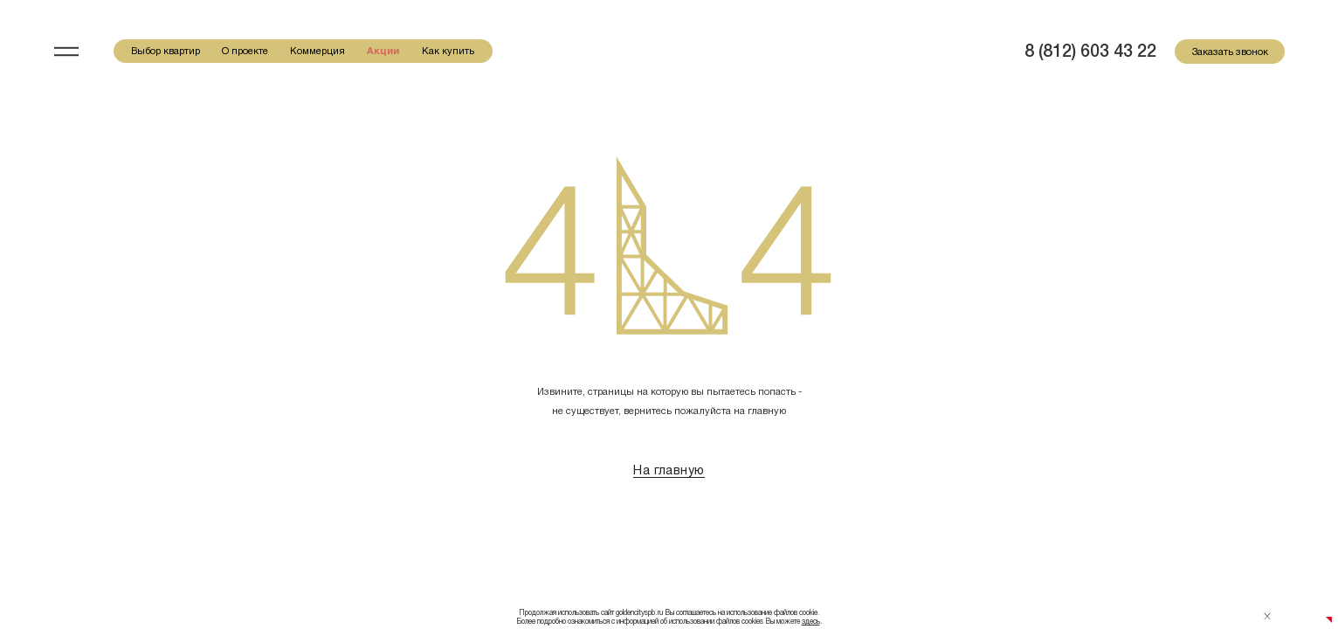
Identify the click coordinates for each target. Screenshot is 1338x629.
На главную (669, 470)
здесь (811, 621)
